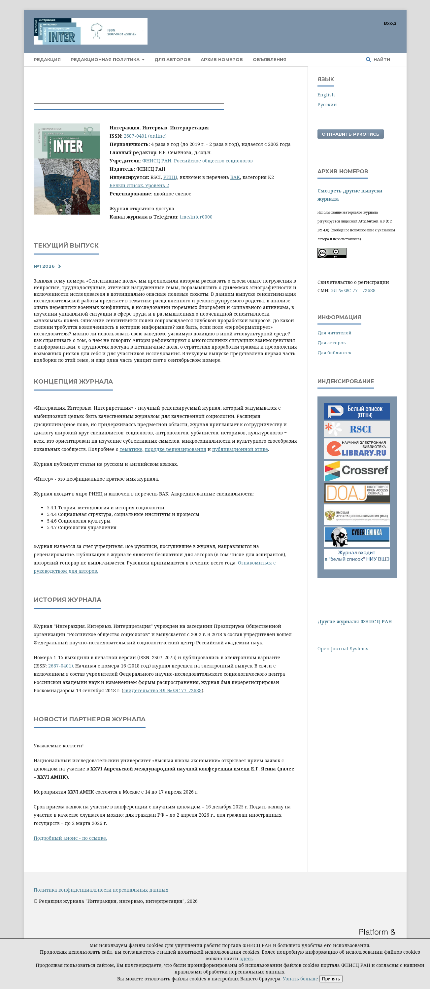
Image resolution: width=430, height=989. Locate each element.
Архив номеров (222, 59)
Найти (381, 59)
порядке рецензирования (175, 449)
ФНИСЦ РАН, (157, 160)
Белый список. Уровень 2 (139, 185)
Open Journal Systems (342, 648)
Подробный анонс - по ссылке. (70, 838)
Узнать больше (300, 978)
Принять (331, 978)
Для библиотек (334, 353)
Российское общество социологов (213, 160)
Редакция (47, 59)
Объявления (269, 59)
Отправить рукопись (351, 134)
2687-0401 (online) (145, 136)
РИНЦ (170, 177)
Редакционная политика (106, 59)
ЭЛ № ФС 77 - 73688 (353, 290)
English (326, 94)
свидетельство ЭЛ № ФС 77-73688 (162, 690)
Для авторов (172, 59)
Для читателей (334, 333)
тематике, (132, 449)
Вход (390, 23)
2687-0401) (60, 666)
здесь (246, 958)
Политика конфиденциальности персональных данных (101, 890)
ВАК (235, 177)
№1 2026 (44, 266)
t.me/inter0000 (196, 217)
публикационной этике (240, 449)
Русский (327, 104)
